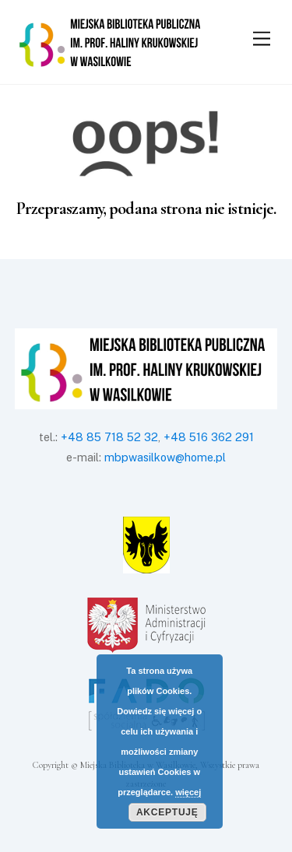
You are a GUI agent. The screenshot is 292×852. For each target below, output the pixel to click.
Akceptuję (167, 812)
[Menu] (261, 39)
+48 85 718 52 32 (109, 437)
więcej (188, 792)
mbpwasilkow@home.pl (165, 457)
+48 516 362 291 (209, 437)
